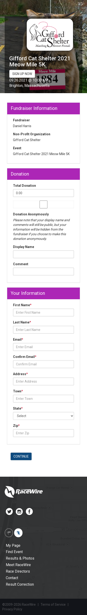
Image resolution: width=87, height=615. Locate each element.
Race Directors (18, 571)
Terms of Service (53, 604)
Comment (20, 264)
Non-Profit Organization (31, 134)
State (18, 408)
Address (20, 374)
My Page (13, 545)
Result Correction (20, 584)
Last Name (22, 322)
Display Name (23, 247)
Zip (16, 426)
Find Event (14, 552)
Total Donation (24, 185)
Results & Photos (20, 558)
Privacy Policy (12, 609)
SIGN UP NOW (22, 74)
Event (17, 148)
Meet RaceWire (18, 565)
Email (18, 339)
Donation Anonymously (31, 214)
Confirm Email (24, 357)
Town (18, 391)
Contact (12, 578)
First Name (22, 305)
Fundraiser (21, 120)
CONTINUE (21, 456)
